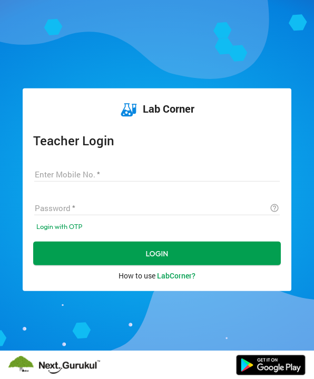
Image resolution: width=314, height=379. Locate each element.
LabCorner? (176, 275)
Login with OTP (59, 226)
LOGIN (157, 253)
